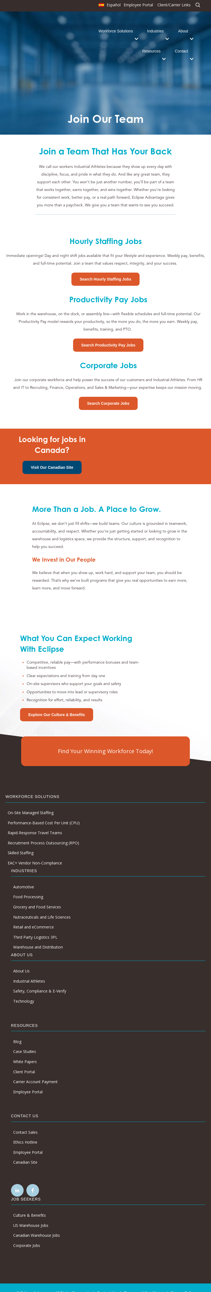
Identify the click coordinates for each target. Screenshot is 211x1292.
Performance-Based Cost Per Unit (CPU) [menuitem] (44, 812)
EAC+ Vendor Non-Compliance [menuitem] (35, 852)
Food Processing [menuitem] (28, 886)
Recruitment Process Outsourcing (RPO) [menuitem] (43, 832)
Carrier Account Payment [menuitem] (35, 1071)
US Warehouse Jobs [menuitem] (30, 1215)
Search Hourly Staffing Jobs (105, 269)
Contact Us (107, 1282)
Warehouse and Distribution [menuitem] (38, 936)
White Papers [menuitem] (25, 1051)
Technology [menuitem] (23, 990)
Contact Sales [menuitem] (25, 1121)
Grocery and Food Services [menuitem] (37, 896)
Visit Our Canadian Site (52, 457)
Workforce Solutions (116, 26)
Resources (151, 46)
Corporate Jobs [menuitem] (26, 1235)
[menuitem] (109, 6)
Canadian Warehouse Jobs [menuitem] (36, 1224)
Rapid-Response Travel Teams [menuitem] (35, 822)
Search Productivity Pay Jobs (108, 334)
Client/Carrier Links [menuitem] (174, 4)
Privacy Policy (183, 1282)
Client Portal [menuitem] (24, 1061)
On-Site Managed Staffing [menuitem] (31, 802)
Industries (155, 26)
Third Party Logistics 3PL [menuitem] (35, 926)
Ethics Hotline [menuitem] (25, 1131)
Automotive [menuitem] (23, 876)
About (183, 26)
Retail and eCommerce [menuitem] (33, 916)
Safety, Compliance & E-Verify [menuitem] (39, 980)
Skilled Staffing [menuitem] (21, 842)
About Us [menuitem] (21, 960)
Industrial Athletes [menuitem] (29, 970)
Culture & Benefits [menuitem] (29, 1204)
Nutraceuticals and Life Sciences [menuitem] (42, 906)
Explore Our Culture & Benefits (56, 704)
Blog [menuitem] (17, 1031)
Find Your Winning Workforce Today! (105, 740)
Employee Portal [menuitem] (138, 4)
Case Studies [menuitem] (24, 1041)
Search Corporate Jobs (108, 393)
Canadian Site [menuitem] (25, 1151)
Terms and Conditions (143, 1282)
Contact (181, 46)
